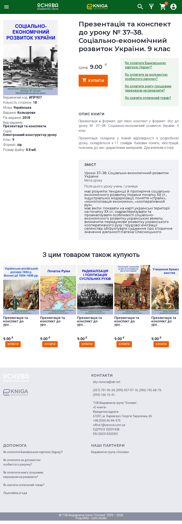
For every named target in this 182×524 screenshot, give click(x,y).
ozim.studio (99, 518)
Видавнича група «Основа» (110, 452)
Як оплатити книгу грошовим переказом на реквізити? (148, 88)
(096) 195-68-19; (150, 390)
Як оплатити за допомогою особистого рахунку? (146, 77)
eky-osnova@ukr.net (106, 382)
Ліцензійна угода (15, 493)
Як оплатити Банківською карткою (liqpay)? (145, 65)
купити (93, 80)
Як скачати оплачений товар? (148, 98)
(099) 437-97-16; (127, 390)
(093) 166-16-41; (104, 394)
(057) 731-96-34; (104, 390)
